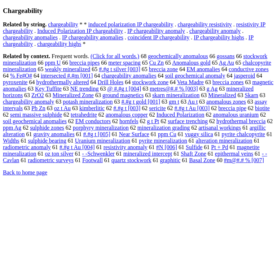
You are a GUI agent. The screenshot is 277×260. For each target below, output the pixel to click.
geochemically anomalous (178, 56)
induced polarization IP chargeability (130, 24)
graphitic (170, 160)
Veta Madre (190, 82)
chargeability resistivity (204, 24)
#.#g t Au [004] (77, 147)
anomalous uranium (236, 115)
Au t (193, 102)
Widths (11, 141)
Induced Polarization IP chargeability (80, 31)
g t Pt (153, 121)
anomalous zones (226, 102)
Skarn (251, 95)
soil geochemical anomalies (35, 121)
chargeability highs (59, 44)
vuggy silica (199, 134)
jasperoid (244, 76)
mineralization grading (163, 128)
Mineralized (222, 95)
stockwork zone (150, 82)
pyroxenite (15, 82)
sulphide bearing (47, 141)
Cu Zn (156, 63)
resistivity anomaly (126, 147)
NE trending (84, 89)
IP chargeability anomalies (92, 37)
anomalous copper (127, 115)
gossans (226, 56)
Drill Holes (111, 82)
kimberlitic (92, 108)
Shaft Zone (193, 154)
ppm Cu (167, 134)
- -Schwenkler (98, 154)
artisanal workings (219, 128)
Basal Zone (202, 160)
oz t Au (62, 108)
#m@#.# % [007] (244, 160)
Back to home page (25, 172)
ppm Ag (12, 128)
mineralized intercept (147, 154)
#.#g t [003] (126, 108)
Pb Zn (38, 108)
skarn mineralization (175, 95)
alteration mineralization (224, 141)
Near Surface (134, 134)
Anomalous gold (191, 63)
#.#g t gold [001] (141, 102)
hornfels (128, 121)
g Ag (212, 89)
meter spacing (124, 63)
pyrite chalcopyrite (243, 134)
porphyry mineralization (101, 128)
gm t (174, 102)
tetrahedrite (84, 115)
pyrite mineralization (163, 141)
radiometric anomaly (27, 147)
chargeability (63, 24)
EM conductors (93, 121)
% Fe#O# (21, 76)
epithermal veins (234, 154)
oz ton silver (59, 154)
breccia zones (228, 82)
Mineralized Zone (73, 95)
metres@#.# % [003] (174, 89)
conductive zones (249, 69)
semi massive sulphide (36, 115)
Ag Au (226, 63)
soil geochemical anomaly (195, 76)
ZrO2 (37, 95)
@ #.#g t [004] (124, 89)
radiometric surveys (51, 160)
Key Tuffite (48, 89)
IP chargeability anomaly (156, 31)
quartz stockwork (131, 160)
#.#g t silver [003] (119, 69)
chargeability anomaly (215, 31)
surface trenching (188, 121)
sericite (157, 108)
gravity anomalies (53, 134)
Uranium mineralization (102, 141)
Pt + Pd (219, 147)
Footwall (92, 160)
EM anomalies (203, 69)
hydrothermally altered (62, 82)
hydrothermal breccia (240, 121)
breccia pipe (232, 108)
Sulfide (194, 147)
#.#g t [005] (96, 134)
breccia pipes (84, 63)
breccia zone (163, 69)
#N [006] (166, 147)
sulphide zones (47, 128)
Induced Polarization (181, 115)
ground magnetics (123, 95)
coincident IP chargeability (159, 37)
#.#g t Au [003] (192, 108)
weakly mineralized (67, 69)
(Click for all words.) (115, 56)
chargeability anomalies (30, 37)
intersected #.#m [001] (67, 76)
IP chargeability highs (219, 37)
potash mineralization (88, 102)
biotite (262, 108)
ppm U (53, 63)
